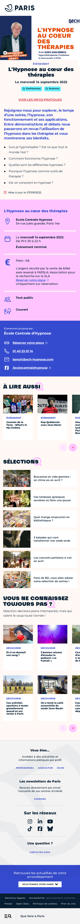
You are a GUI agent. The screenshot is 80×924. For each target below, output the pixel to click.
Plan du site (68, 903)
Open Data (22, 903)
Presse (8, 903)
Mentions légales (15, 898)
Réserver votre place (31, 280)
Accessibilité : (52, 898)
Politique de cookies (45, 903)
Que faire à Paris (32, 916)
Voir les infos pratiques (40, 100)
